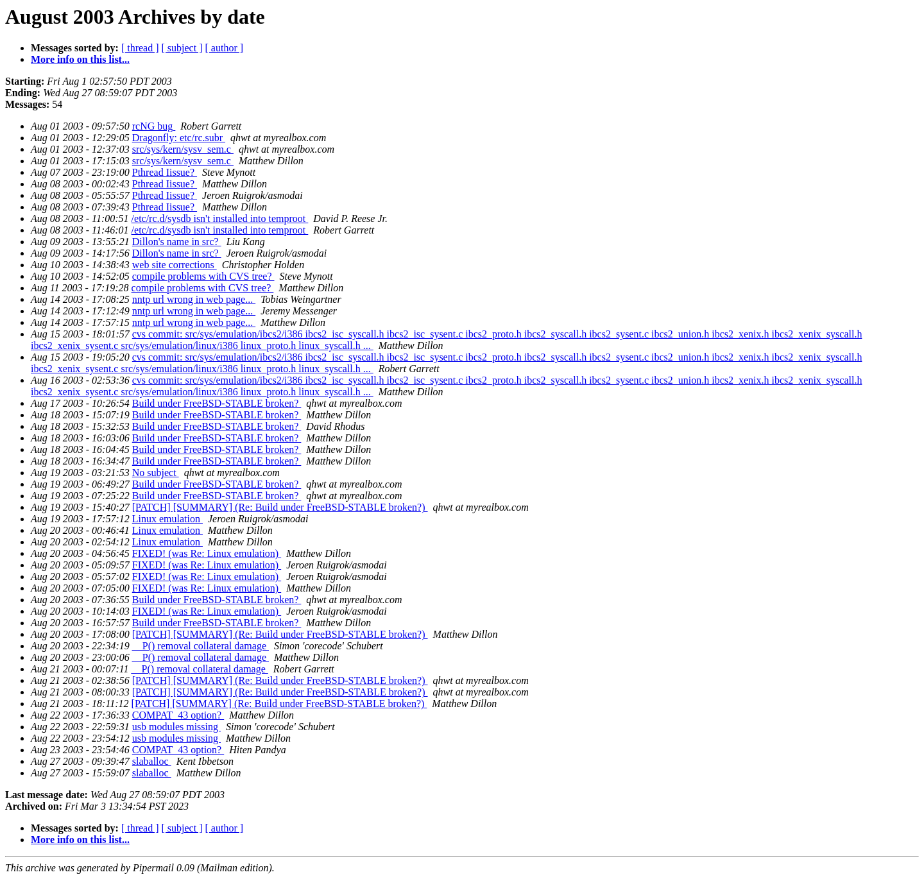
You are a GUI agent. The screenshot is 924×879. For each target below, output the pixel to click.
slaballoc (151, 761)
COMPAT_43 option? (178, 715)
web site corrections (174, 264)
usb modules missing (176, 726)
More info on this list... (80, 59)
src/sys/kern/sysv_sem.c (183, 149)
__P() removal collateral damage (200, 645)
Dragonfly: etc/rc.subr (178, 137)
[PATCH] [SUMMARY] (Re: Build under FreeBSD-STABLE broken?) (280, 507)
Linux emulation (167, 518)
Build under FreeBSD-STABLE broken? (217, 403)
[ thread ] (140, 47)
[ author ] (224, 47)
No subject (155, 472)
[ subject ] (182, 47)
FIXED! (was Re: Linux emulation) (206, 553)
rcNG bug (154, 126)
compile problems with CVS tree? (203, 276)
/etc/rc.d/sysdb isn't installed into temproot (220, 218)
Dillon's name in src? (176, 241)
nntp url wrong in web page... (193, 299)
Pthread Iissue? (164, 172)
